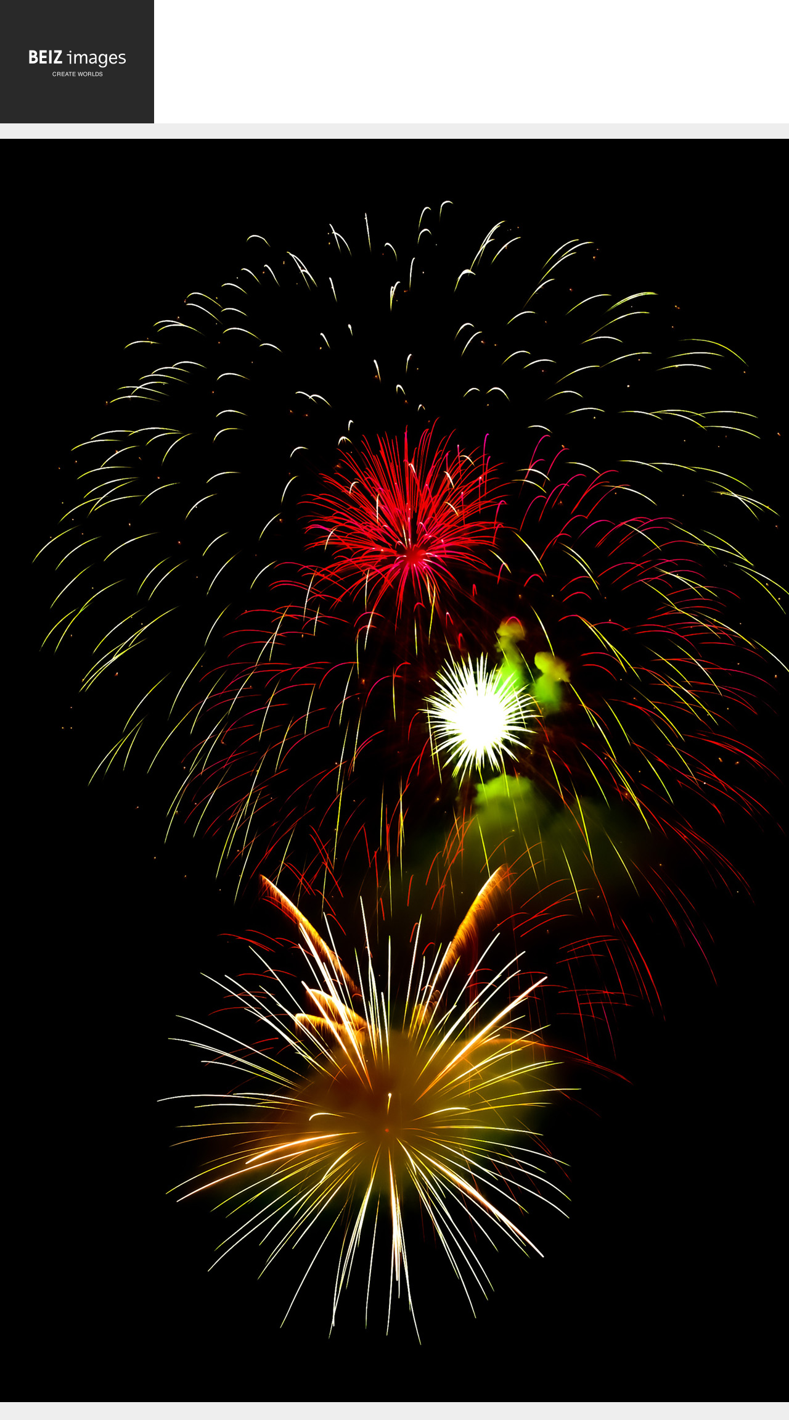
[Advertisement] (471, 65)
